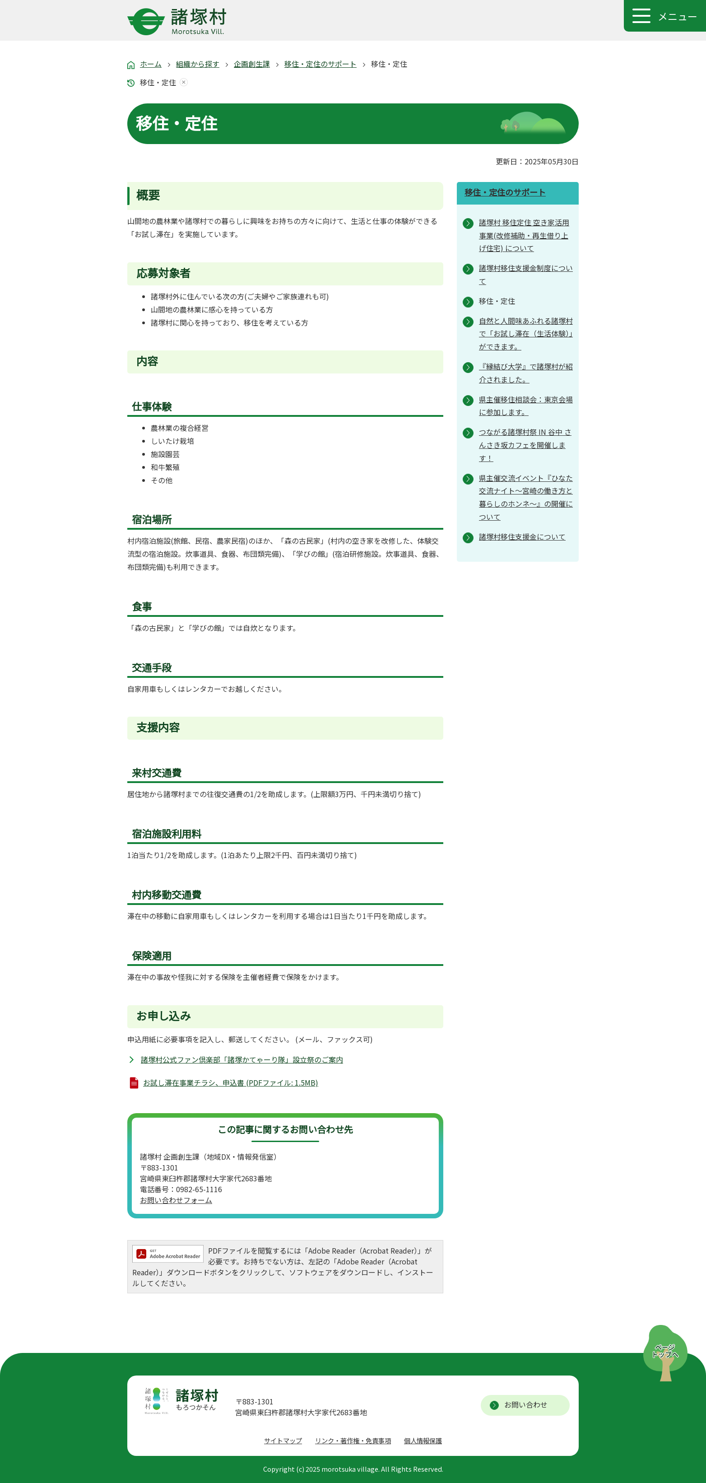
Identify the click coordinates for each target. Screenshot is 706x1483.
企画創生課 (252, 63)
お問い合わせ (526, 1404)
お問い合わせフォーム (176, 1199)
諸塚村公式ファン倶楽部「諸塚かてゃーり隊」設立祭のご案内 (242, 1059)
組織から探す (197, 63)
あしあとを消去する (182, 82)
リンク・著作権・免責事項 (353, 1440)
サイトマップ (283, 1440)
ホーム (151, 63)
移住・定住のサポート (320, 63)
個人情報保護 (423, 1440)
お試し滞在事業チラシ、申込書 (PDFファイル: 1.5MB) (230, 1082)
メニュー (677, 16)
